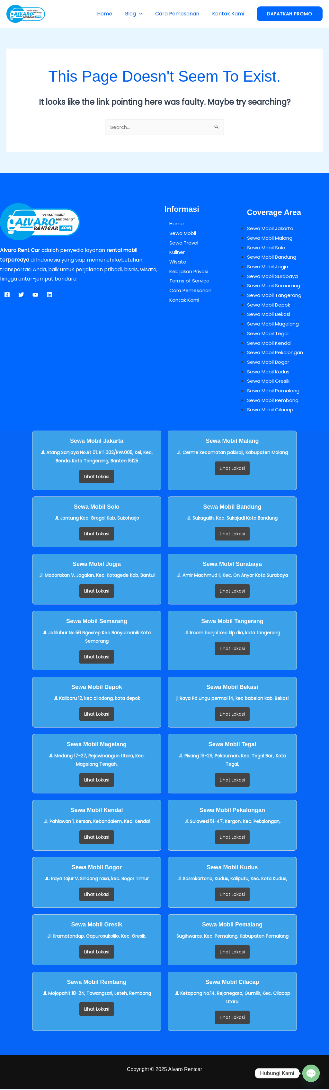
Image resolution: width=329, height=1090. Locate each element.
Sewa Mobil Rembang (274, 401)
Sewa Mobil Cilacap (271, 410)
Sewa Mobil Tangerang (276, 296)
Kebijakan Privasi (185, 272)
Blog (140, 13)
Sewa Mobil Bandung (273, 258)
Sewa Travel (179, 243)
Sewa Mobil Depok (270, 305)
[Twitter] (21, 296)
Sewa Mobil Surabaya (274, 277)
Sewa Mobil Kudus (269, 372)
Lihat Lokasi (96, 477)
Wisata (173, 262)
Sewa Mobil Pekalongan (277, 353)
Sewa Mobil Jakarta (272, 229)
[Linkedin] (49, 296)
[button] (145, 13)
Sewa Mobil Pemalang (274, 391)
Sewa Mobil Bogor (269, 363)
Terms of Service (185, 281)
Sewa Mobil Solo (267, 248)
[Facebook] (7, 296)
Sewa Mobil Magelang (274, 324)
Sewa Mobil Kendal (270, 344)
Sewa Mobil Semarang (275, 286)
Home (113, 13)
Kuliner (173, 253)
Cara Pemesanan (181, 13)
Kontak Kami (229, 13)
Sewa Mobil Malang (271, 239)
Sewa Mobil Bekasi (270, 315)
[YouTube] (35, 296)
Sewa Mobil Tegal (269, 334)
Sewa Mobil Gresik (270, 382)
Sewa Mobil (178, 234)
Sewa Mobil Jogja (268, 267)
